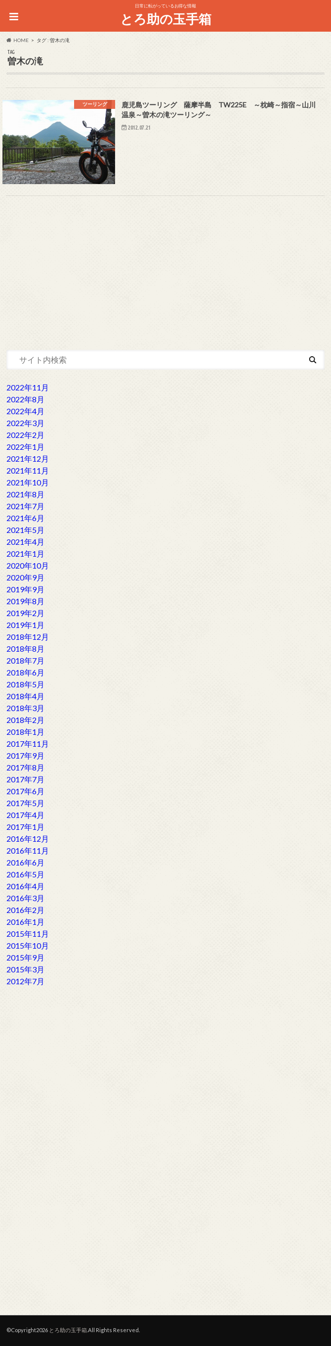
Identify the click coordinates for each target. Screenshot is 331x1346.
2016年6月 (25, 862)
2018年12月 (27, 636)
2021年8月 (25, 494)
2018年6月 (25, 672)
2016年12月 (27, 838)
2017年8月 (25, 767)
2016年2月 (25, 909)
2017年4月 (25, 814)
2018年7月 (25, 660)
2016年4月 (25, 886)
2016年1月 (25, 921)
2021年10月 (27, 482)
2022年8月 (25, 399)
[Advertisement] (166, 269)
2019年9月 (25, 589)
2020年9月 (25, 577)
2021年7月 (25, 506)
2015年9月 (25, 957)
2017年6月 (25, 791)
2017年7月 (25, 779)
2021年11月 (27, 470)
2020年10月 (27, 565)
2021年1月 (25, 553)
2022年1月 (25, 446)
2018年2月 (25, 719)
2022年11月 (27, 387)
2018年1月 (25, 731)
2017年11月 (27, 743)
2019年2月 (25, 613)
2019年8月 (25, 601)
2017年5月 (25, 803)
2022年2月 (25, 434)
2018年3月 (25, 708)
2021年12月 (27, 458)
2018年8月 (25, 648)
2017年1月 (25, 826)
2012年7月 (25, 981)
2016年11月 (27, 850)
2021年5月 (25, 529)
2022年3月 (25, 423)
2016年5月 (25, 874)
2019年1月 (25, 624)
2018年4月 (25, 696)
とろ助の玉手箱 (165, 19)
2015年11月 (27, 933)
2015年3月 (25, 969)
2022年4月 (25, 411)
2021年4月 (25, 541)
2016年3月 (25, 898)
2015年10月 (27, 945)
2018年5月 (25, 684)
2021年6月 (25, 518)
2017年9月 (25, 755)
